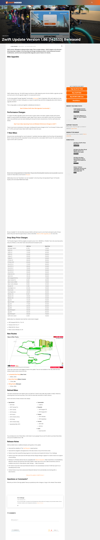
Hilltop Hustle (12, 384)
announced (35, 98)
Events (75, 118)
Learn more (74, 128)
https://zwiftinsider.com (21, 499)
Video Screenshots (39, 459)
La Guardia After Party (14, 374)
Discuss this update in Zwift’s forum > (35, 475)
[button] (92, 2)
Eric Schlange (14, 46)
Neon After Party (13, 379)
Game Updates (5, 35)
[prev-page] (67, 120)
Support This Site (72, 125)
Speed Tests (76, 153)
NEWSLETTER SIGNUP (72, 132)
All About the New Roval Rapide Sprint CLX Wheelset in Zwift (80, 151)
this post (28, 174)
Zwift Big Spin (26, 448)
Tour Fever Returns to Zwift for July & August (80, 116)
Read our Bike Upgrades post (44, 233)
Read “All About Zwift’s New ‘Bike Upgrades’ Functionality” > (35, 108)
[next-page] (69, 120)
